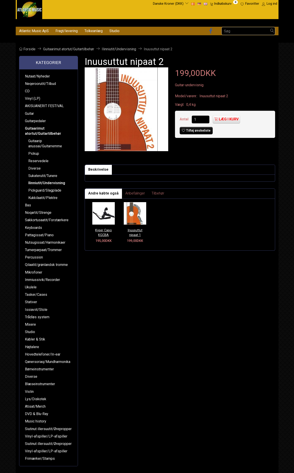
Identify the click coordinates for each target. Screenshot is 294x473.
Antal (184, 119)
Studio (114, 31)
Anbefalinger (135, 193)
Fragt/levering (66, 31)
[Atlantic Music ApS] (29, 8)
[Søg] (272, 31)
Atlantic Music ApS (34, 31)
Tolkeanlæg (93, 31)
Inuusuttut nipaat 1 (135, 232)
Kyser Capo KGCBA (103, 232)
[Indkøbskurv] (224, 4)
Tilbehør (158, 193)
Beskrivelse (98, 169)
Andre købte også (103, 193)
